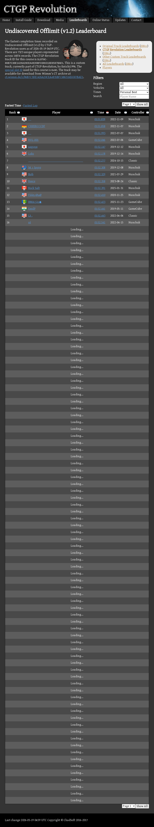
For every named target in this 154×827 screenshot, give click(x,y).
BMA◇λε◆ (31, 202)
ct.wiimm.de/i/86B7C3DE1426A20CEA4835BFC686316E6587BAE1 (44, 77)
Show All (142, 104)
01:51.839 (100, 119)
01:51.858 (100, 126)
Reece (28, 181)
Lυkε (27, 153)
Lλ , (27, 215)
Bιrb (27, 174)
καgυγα (29, 147)
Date (118, 112)
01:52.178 (100, 153)
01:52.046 (100, 140)
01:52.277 (100, 160)
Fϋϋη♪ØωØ (31, 195)
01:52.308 (100, 167)
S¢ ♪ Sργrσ (31, 167)
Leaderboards (78, 20)
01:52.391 (100, 188)
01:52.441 (100, 209)
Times (121, 92)
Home (6, 20)
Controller (138, 112)
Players (107, 67)
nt (26, 222)
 (52, 160)
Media (60, 20)
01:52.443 (100, 215)
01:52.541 (100, 222)
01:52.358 (100, 181)
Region (121, 84)
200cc (144, 46)
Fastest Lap (30, 105)
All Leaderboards (113, 64)
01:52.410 (100, 195)
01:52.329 (100, 174)
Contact (136, 20)
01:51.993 (100, 133)
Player (56, 112)
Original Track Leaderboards (121, 46)
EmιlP (28, 209)
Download (43, 20)
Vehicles (121, 88)
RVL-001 (29, 140)
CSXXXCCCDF (33, 126)
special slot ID (13, 70)
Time (100, 112)
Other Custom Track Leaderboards (124, 57)
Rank (12, 112)
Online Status (101, 20)
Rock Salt (30, 188)
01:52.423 (100, 202)
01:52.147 (100, 147)
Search (121, 96)
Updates (120, 20)
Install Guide (24, 20)
